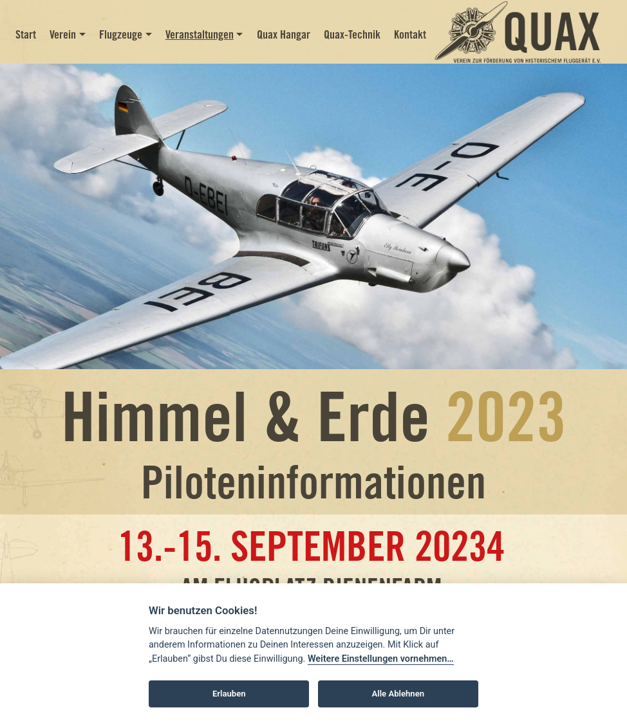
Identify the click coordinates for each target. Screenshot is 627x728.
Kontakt (410, 34)
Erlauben (229, 693)
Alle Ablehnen (398, 693)
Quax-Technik (352, 34)
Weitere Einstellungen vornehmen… (381, 658)
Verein (63, 34)
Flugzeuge (120, 34)
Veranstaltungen (199, 34)
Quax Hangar (283, 34)
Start (25, 34)
